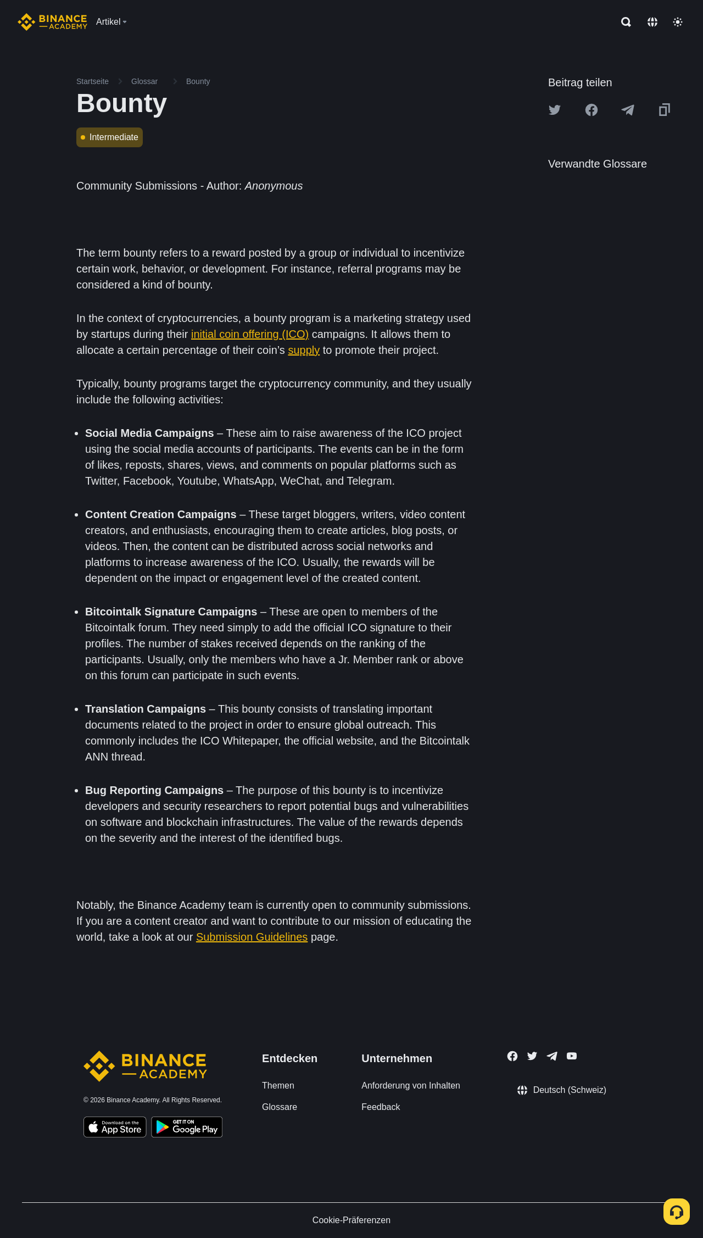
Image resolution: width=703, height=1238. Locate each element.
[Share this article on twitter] (554, 109)
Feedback (380, 1107)
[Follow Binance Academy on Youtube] (571, 1055)
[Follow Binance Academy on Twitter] (532, 1056)
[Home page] (52, 22)
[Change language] (652, 22)
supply (304, 350)
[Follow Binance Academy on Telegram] (551, 1056)
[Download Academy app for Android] (186, 1129)
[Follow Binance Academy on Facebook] (512, 1056)
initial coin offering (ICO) (250, 334)
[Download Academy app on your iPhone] (115, 1129)
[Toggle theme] (678, 22)
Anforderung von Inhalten (410, 1085)
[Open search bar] (623, 22)
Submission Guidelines (252, 937)
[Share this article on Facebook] (591, 109)
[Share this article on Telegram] (627, 109)
